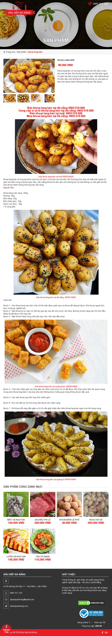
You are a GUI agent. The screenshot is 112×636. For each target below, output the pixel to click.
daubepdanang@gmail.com (22, 599)
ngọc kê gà (95, 519)
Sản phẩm (21, 52)
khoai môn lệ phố (69, 519)
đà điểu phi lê (42, 519)
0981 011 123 (100, 3)
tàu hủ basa (43, 556)
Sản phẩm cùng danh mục (22, 486)
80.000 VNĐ (65, 65)
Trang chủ (9, 52)
